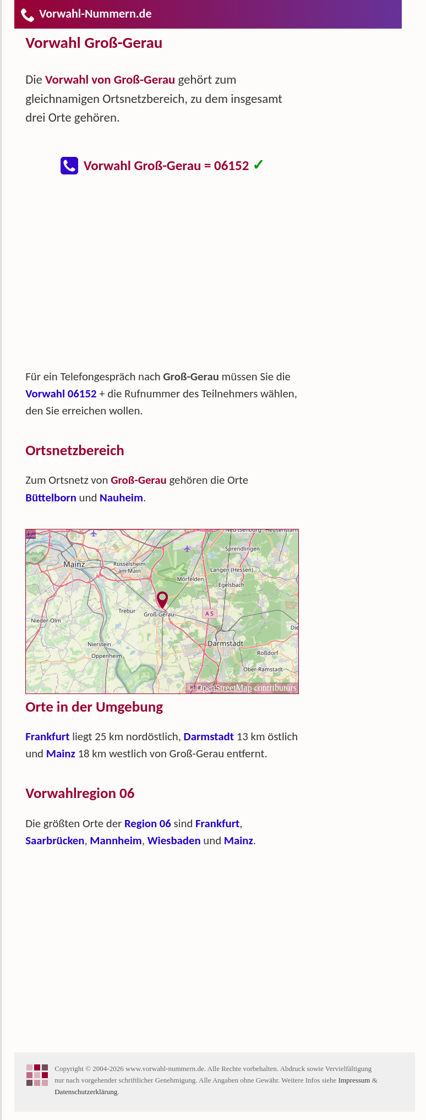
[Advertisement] (171, 277)
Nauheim (121, 497)
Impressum (354, 1080)
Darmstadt (209, 736)
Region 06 (147, 823)
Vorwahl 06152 (60, 393)
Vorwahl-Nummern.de (85, 13)
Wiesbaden (174, 840)
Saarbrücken (54, 840)
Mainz (60, 753)
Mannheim (115, 840)
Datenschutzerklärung (85, 1092)
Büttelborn (51, 497)
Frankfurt (47, 736)
